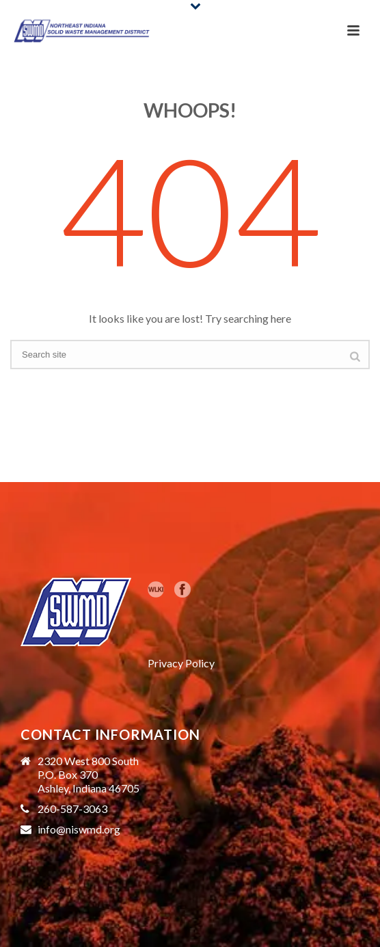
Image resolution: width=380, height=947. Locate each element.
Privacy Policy (181, 662)
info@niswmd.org (79, 829)
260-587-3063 (72, 809)
